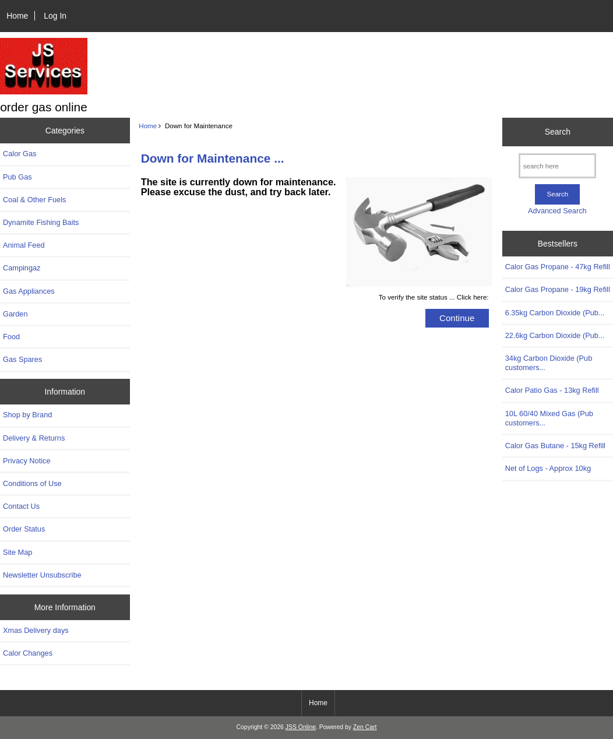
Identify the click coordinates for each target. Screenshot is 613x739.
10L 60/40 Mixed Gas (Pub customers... (549, 418)
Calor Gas (19, 153)
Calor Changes (27, 653)
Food (11, 336)
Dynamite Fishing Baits (41, 222)
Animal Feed (24, 245)
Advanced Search (557, 210)
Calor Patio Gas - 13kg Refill (552, 390)
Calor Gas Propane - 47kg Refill (557, 266)
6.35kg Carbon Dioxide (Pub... (555, 312)
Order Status (24, 529)
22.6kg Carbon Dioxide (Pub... (555, 335)
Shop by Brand (27, 414)
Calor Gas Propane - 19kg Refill (557, 289)
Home (17, 15)
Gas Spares (22, 359)
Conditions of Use (32, 483)
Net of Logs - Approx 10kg (548, 468)
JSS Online (301, 727)
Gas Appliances (29, 291)
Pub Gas (17, 177)
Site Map (17, 552)
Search (557, 131)
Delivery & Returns (34, 438)
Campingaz (22, 267)
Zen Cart (365, 727)
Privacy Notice (26, 460)
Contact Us (21, 506)
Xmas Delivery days (36, 630)
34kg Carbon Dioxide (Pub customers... (549, 363)
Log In (55, 15)
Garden (15, 313)
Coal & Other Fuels (34, 199)
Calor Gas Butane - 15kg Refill (555, 445)
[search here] (557, 165)
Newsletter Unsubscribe (42, 575)
